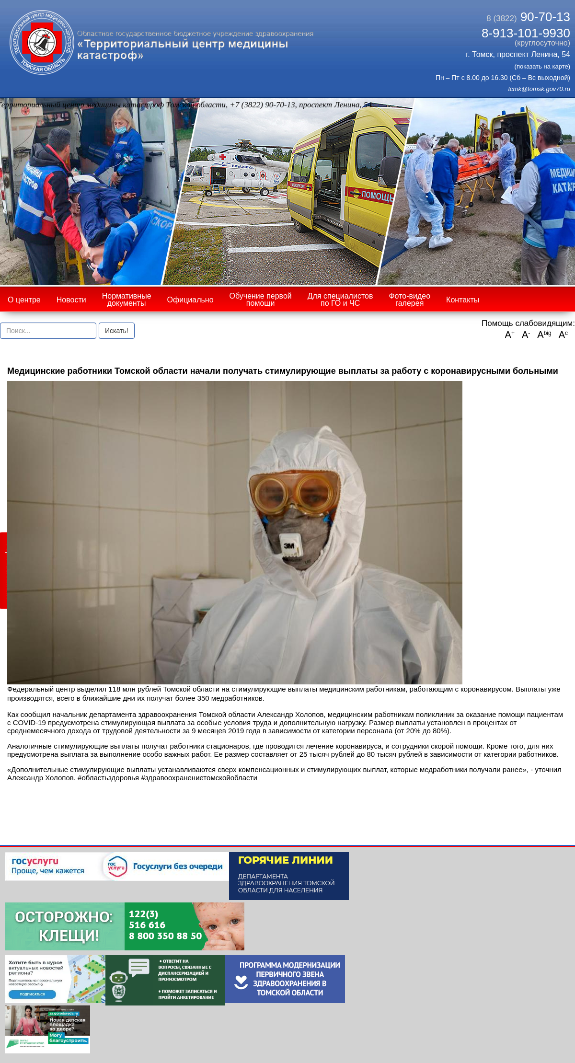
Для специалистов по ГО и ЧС (340, 299)
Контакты (462, 300)
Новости (71, 300)
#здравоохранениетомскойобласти (199, 778)
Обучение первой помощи (261, 299)
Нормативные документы (126, 299)
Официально (190, 300)
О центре (24, 300)
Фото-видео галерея (409, 299)
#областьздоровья (108, 778)
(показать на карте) (542, 66)
